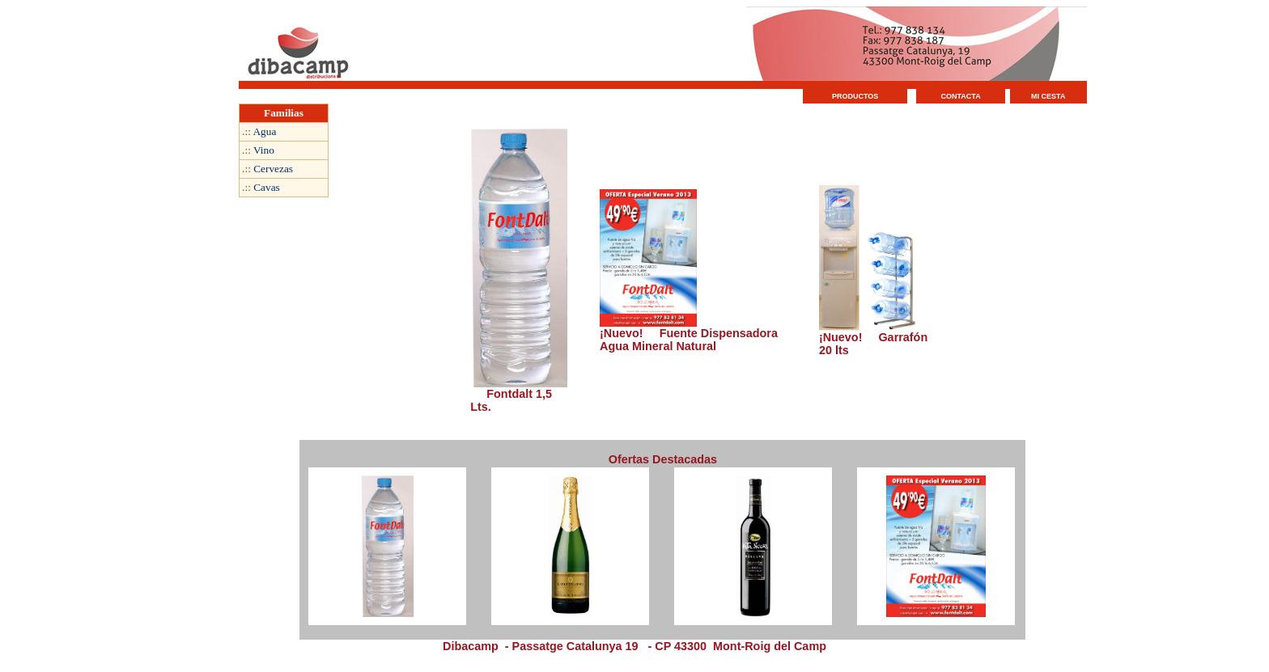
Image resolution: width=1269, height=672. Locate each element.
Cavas (266, 187)
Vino (263, 150)
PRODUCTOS (855, 96)
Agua (264, 131)
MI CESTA (1048, 96)
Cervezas (273, 169)
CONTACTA (961, 96)
